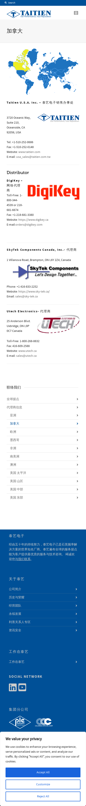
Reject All (43, 796)
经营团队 (15, 606)
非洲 (13, 448)
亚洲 (13, 415)
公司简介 (15, 589)
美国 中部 (16, 489)
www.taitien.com (29, 152)
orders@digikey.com (29, 225)
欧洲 (13, 432)
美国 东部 (16, 498)
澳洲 (13, 465)
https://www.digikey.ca (33, 220)
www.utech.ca (27, 351)
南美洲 (14, 457)
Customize (43, 784)
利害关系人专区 (20, 622)
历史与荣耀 (16, 597)
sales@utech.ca (26, 356)
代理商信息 (14, 407)
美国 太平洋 (18, 473)
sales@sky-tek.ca (26, 297)
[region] (43, 769)
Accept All (43, 772)
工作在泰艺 (16, 662)
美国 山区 (16, 481)
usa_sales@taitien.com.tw (33, 157)
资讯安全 (15, 630)
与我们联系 (23, 559)
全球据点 (13, 399)
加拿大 (14, 424)
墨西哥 (14, 440)
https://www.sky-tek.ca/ (34, 292)
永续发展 (15, 614)
